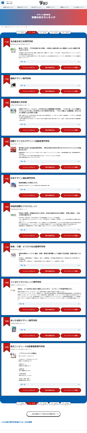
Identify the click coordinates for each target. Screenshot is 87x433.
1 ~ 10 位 (21, 32)
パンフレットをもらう (29, 67)
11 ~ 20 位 (24, 26)
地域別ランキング (50, 7)
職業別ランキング (65, 7)
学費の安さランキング (22, 7)
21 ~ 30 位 (43, 32)
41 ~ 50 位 (66, 32)
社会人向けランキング (36, 7)
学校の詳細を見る (50, 67)
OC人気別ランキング (79, 7)
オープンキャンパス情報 (71, 67)
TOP (2, 27)
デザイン (18, 27)
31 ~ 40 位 (54, 32)
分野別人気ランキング (8, 7)
